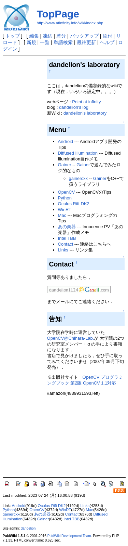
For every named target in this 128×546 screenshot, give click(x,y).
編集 (34, 36)
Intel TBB (67, 238)
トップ (12, 36)
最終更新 (86, 42)
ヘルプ (107, 42)
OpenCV (66, 192)
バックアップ (84, 36)
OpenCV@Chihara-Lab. (70, 338)
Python (65, 197)
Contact (65, 244)
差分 (61, 36)
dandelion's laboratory (84, 113)
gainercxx (78, 178)
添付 (107, 36)
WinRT (64, 209)
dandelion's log (73, 107)
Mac (62, 215)
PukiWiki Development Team (69, 536)
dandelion (28, 528)
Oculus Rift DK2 (73, 203)
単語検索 (63, 42)
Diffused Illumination (78, 153)
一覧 (44, 42)
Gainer (64, 164)
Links (63, 249)
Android (65, 141)
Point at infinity (86, 101)
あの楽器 (67, 226)
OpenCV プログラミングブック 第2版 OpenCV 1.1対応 (85, 380)
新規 (31, 42)
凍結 (47, 36)
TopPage (58, 14)
